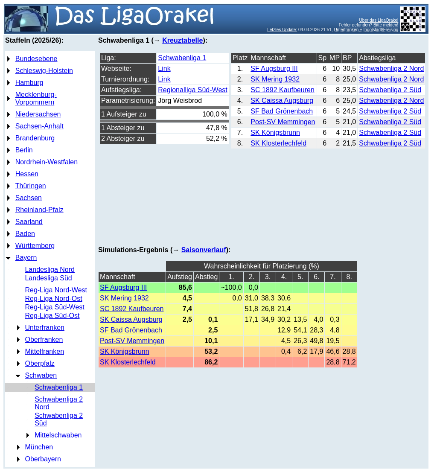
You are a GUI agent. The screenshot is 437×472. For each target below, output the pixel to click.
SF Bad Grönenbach (282, 111)
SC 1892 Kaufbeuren (282, 89)
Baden (25, 233)
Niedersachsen (38, 114)
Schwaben (41, 375)
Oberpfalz (39, 363)
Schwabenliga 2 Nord (391, 68)
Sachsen (28, 197)
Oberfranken (44, 339)
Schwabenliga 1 (59, 387)
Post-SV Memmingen (283, 121)
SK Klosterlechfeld (278, 143)
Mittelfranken (44, 351)
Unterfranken (44, 327)
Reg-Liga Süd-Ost (52, 315)
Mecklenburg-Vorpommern (36, 98)
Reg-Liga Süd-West (54, 307)
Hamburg (29, 82)
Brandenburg (35, 138)
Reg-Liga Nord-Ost (53, 298)
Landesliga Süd (48, 278)
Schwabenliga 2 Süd (390, 89)
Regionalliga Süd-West (192, 89)
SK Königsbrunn (275, 132)
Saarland (29, 221)
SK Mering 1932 (275, 79)
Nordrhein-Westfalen (46, 162)
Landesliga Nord (50, 269)
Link (164, 68)
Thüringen (30, 185)
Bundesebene (36, 58)
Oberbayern (43, 459)
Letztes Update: (282, 29)
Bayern (26, 257)
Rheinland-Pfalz (39, 209)
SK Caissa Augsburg (282, 100)
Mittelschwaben (58, 435)
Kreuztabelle (182, 40)
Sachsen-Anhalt (39, 126)
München (39, 447)
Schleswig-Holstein (44, 70)
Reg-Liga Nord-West (56, 290)
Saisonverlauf (203, 249)
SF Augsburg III (274, 68)
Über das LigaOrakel (379, 20)
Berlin (24, 150)
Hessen (26, 174)
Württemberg (35, 245)
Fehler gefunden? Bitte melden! (369, 25)
